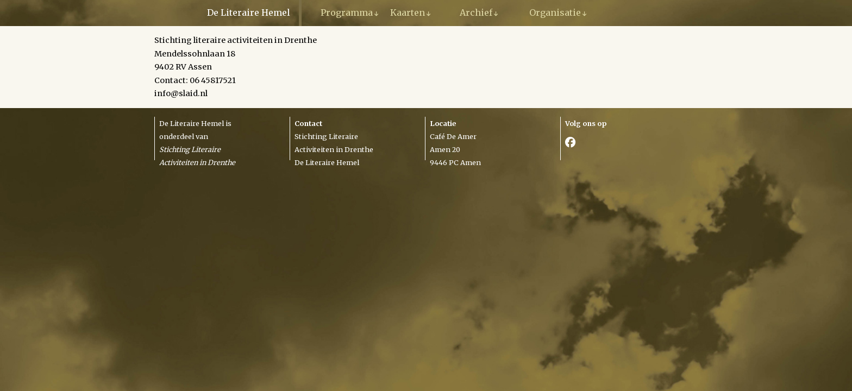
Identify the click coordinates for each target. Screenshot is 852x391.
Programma (347, 12)
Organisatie (555, 12)
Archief (476, 12)
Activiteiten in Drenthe (334, 149)
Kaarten (407, 12)
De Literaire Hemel (248, 12)
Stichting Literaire (326, 136)
